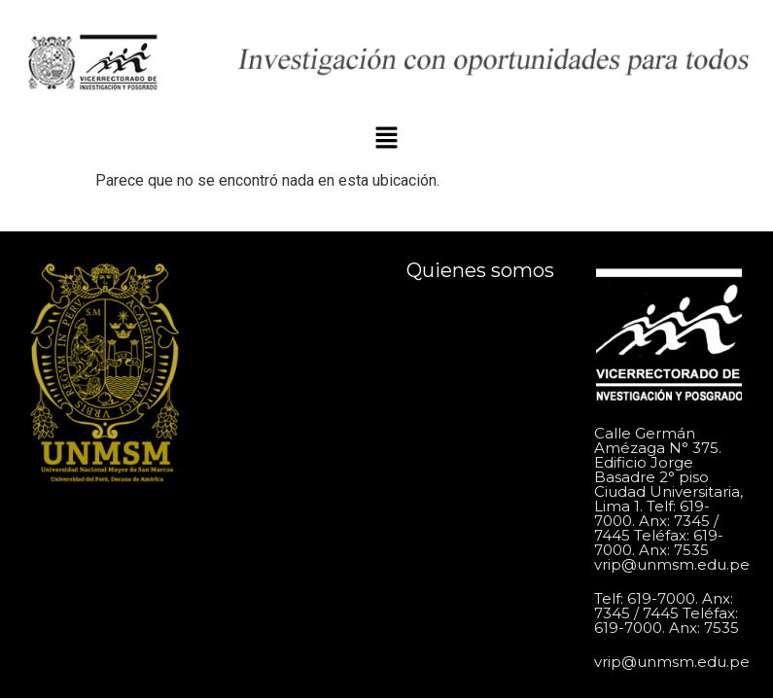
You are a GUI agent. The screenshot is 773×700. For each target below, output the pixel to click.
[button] (386, 140)
